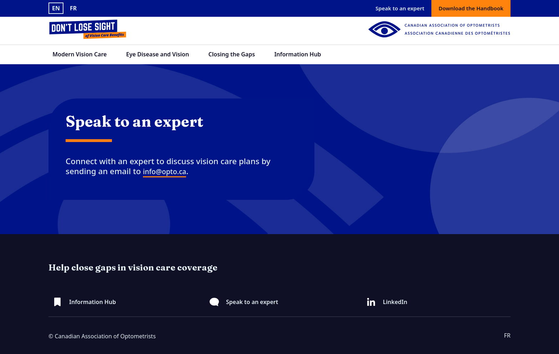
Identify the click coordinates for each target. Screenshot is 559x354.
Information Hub (297, 54)
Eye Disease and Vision (157, 54)
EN (56, 8)
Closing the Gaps (232, 54)
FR (73, 8)
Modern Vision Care (79, 54)
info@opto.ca (164, 171)
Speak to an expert (399, 8)
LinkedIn (395, 302)
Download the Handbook (471, 8)
